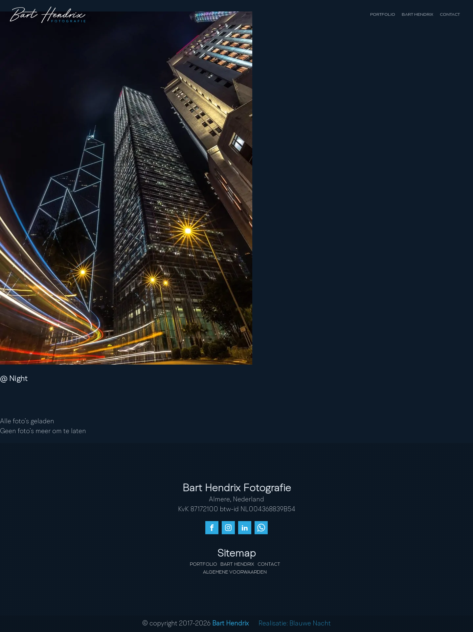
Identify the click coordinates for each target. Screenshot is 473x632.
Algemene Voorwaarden (235, 572)
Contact (450, 14)
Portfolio (382, 14)
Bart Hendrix (417, 14)
